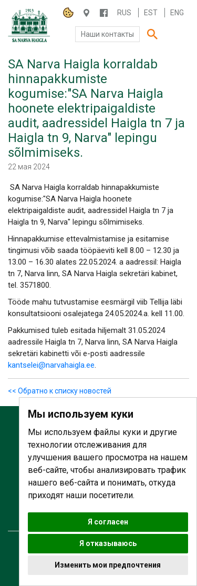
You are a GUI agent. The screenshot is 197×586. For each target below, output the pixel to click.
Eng (177, 12)
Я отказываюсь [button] (108, 543)
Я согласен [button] (108, 522)
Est (151, 12)
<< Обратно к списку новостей (59, 391)
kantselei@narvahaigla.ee (51, 365)
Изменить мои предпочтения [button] (108, 565)
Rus (124, 12)
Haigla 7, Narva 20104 (86, 13)
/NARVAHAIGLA (104, 13)
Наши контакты (107, 34)
